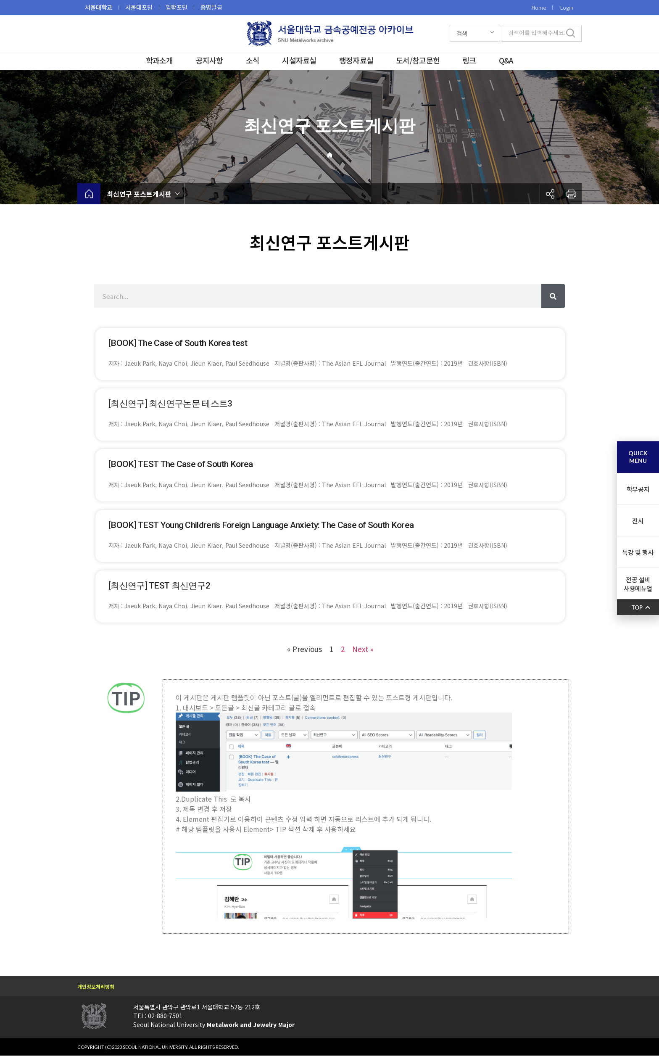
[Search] (553, 296)
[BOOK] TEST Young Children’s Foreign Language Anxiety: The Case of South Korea (261, 525)
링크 (469, 60)
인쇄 (571, 193)
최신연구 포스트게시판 (139, 194)
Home (539, 7)
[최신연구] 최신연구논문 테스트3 (170, 404)
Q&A (506, 60)
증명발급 (211, 7)
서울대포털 (139, 7)
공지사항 (209, 60)
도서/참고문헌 (418, 60)
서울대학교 (98, 7)
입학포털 (176, 7)
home (88, 193)
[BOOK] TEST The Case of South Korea (180, 464)
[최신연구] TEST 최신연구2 (159, 586)
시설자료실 (299, 60)
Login (566, 7)
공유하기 (550, 193)
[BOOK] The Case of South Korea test (178, 343)
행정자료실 (356, 60)
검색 (461, 33)
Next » (363, 649)
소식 (253, 60)
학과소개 (159, 60)
